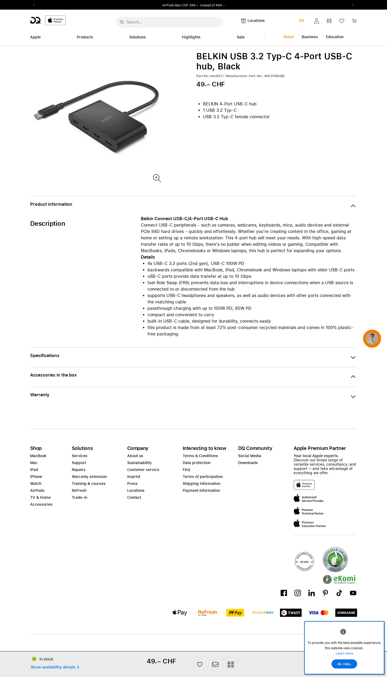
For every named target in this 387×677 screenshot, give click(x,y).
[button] (316, 20)
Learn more (344, 653)
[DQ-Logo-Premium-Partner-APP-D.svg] (48, 20)
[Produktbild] (156, 178)
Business (310, 37)
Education (335, 37)
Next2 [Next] (351, 5)
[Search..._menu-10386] (169, 22)
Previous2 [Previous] (36, 5)
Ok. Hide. (344, 664)
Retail (289, 37)
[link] (354, 22)
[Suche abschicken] (122, 22)
